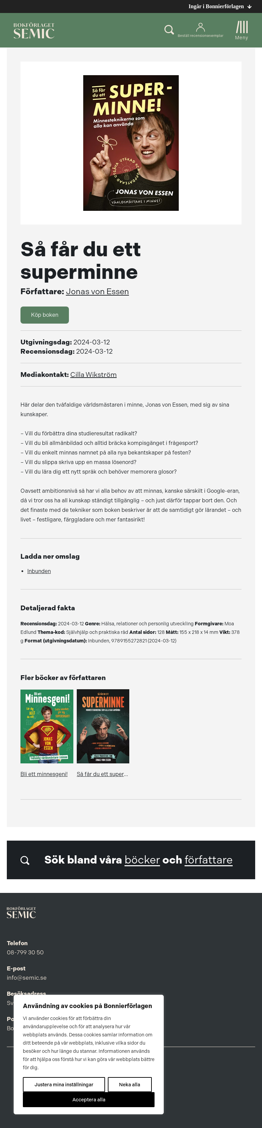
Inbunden (39, 571)
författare (209, 860)
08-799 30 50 (25, 952)
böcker (142, 860)
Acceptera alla (88, 1099)
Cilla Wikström (93, 375)
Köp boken (44, 315)
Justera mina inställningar (63, 1084)
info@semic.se (27, 977)
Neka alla (129, 1084)
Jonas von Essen (97, 291)
